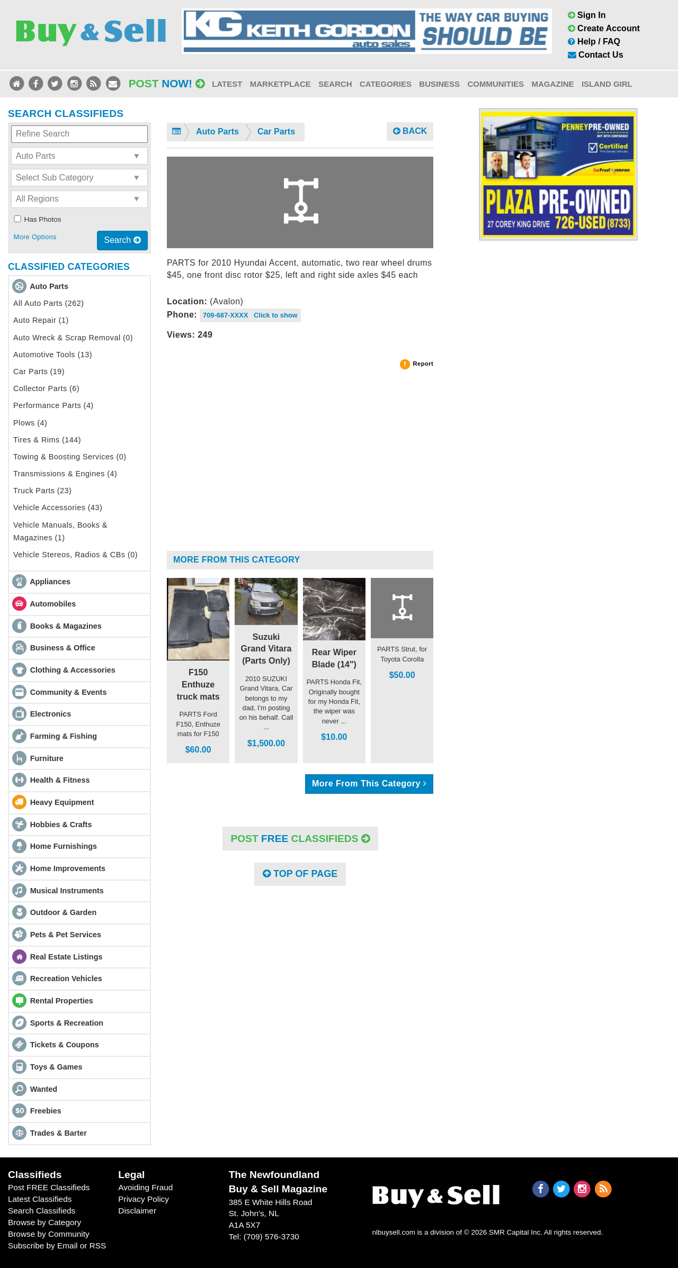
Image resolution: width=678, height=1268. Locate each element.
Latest (227, 83)
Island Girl (607, 83)
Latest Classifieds (40, 1198)
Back (410, 130)
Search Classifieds (41, 1210)
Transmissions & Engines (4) (65, 473)
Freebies (45, 1111)
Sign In (587, 15)
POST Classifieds (300, 838)
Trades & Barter (58, 1133)
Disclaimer (137, 1210)
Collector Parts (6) (46, 388)
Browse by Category (44, 1222)
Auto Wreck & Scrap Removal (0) (73, 337)
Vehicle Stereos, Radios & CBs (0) (75, 554)
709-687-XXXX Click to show (250, 315)
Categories (386, 83)
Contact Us (595, 54)
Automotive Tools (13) (52, 354)
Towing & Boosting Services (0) (70, 456)
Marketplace (280, 83)
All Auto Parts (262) (48, 303)
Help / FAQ (594, 41)
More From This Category (236, 559)
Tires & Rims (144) (47, 440)
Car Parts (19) (39, 371)
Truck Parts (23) (42, 490)
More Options (34, 237)
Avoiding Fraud (145, 1187)
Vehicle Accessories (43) (57, 507)
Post (167, 83)
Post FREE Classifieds (49, 1187)
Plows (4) (30, 423)
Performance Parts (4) (53, 405)
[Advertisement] (300, 465)
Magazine (552, 83)
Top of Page (300, 873)
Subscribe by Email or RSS (57, 1245)
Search (335, 83)
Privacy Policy (143, 1198)
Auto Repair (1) (41, 320)
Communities (495, 83)
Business (439, 83)
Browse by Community (49, 1233)
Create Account (604, 28)
